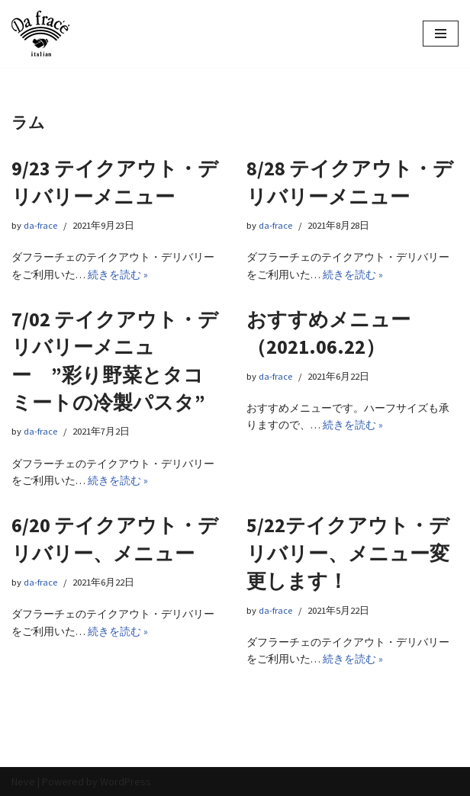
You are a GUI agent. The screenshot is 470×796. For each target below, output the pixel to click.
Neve (23, 781)
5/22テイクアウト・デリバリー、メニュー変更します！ (347, 552)
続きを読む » (118, 274)
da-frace (40, 225)
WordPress (125, 781)
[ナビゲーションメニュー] (441, 34)
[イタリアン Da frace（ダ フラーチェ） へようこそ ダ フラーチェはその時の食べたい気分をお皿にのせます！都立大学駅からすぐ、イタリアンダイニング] (40, 33)
